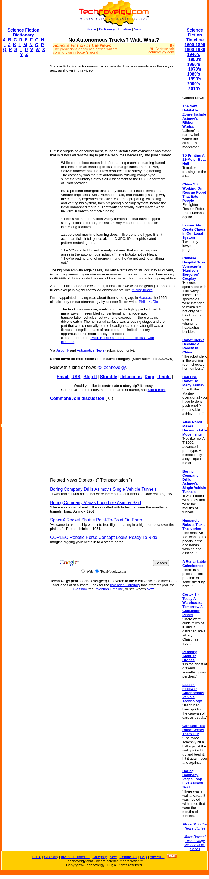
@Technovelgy (111, 367)
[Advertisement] (23, 143)
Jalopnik (62, 350)
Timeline (124, 29)
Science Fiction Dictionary (23, 32)
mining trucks (142, 290)
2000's (193, 84)
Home (91, 29)
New (137, 29)
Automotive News (90, 350)
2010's (194, 88)
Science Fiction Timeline (195, 35)
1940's (193, 54)
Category (99, 857)
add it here (157, 390)
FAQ (143, 857)
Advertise (157, 857)
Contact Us (128, 857)
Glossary (80, 589)
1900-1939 (195, 49)
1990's (194, 79)
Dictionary (107, 29)
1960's (193, 64)
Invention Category (125, 585)
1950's (194, 59)
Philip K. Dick (149, 302)
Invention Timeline (108, 589)
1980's (193, 74)
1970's (194, 69)
